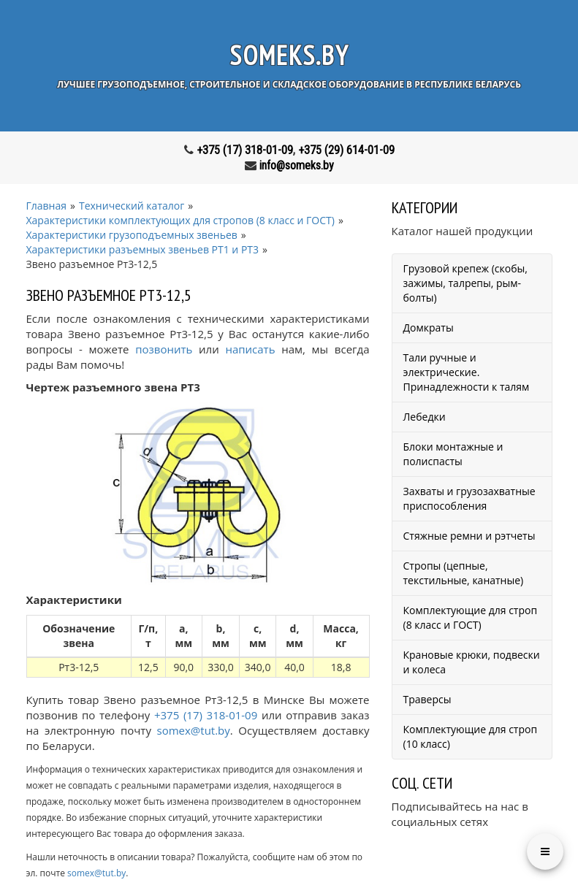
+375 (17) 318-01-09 (245, 150)
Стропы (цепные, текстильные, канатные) (463, 573)
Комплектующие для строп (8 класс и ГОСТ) (470, 617)
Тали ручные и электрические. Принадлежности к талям (466, 372)
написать (250, 349)
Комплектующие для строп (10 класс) (470, 736)
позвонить (163, 349)
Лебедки (424, 417)
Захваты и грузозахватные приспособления (469, 498)
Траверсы (427, 699)
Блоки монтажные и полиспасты (453, 454)
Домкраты (428, 327)
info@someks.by (296, 165)
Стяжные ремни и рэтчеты (469, 536)
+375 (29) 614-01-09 (346, 150)
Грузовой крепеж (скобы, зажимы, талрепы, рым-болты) (465, 283)
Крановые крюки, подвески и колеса (471, 662)
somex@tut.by (193, 730)
